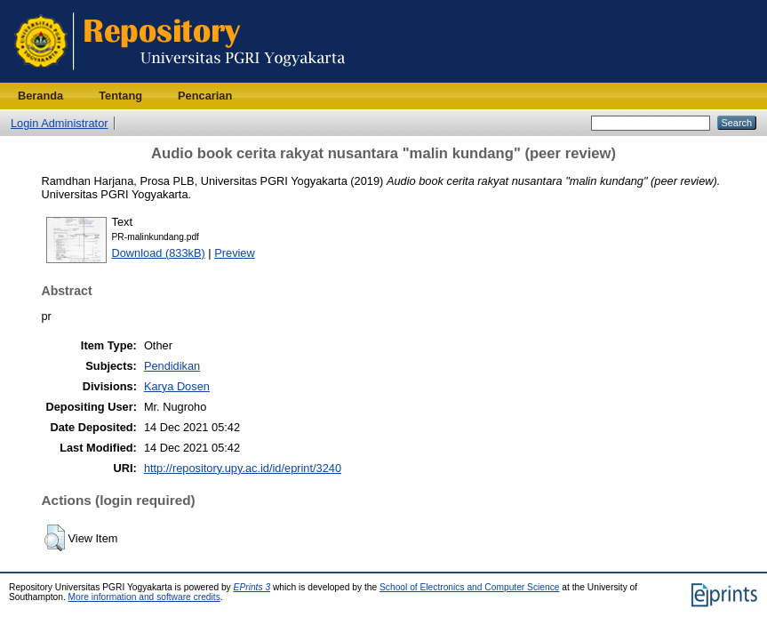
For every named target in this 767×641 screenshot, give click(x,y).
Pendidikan (172, 366)
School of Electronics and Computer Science (470, 587)
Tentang (120, 95)
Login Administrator (59, 123)
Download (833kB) (158, 253)
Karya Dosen (177, 386)
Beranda (40, 95)
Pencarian (205, 95)
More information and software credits (144, 597)
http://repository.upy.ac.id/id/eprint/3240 (242, 468)
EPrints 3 (252, 587)
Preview (234, 253)
